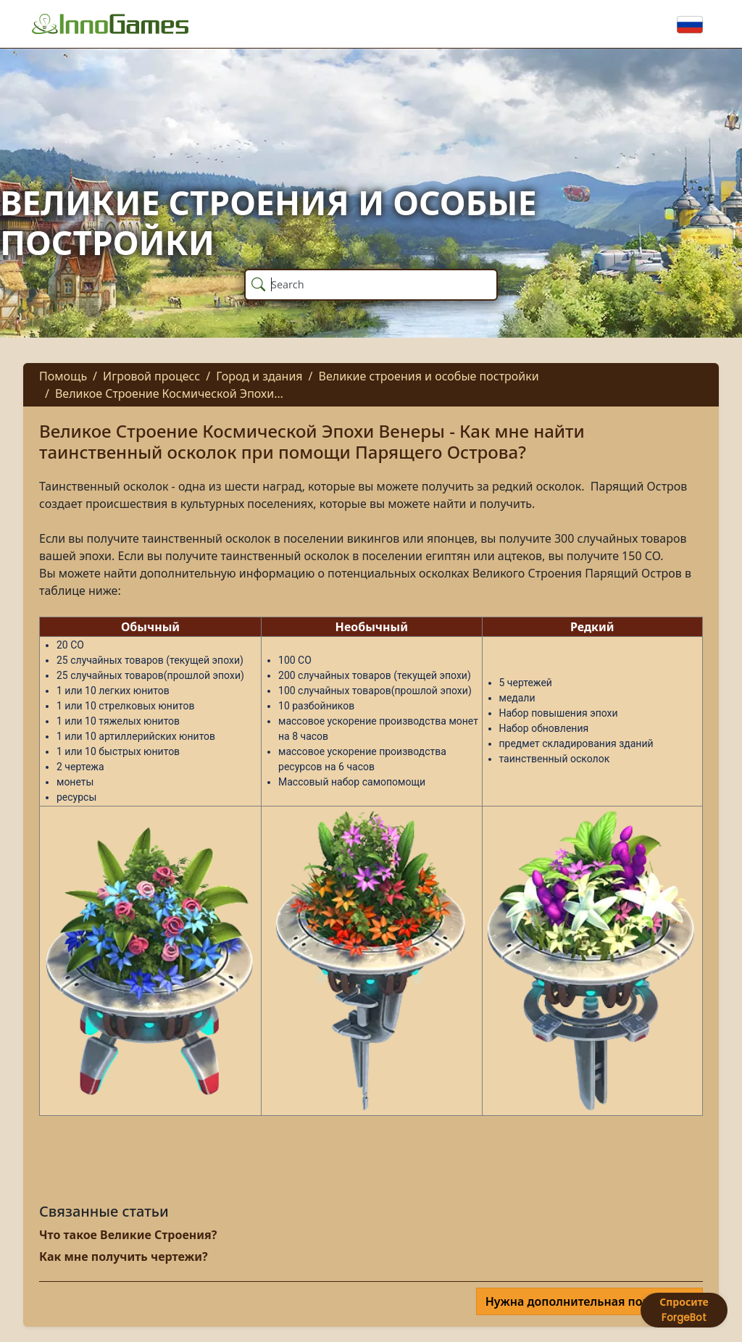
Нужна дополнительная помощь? (585, 1301)
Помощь (63, 376)
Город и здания (259, 376)
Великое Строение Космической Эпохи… (169, 393)
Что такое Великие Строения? (128, 1235)
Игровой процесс (151, 376)
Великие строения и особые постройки (429, 376)
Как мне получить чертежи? (123, 1256)
